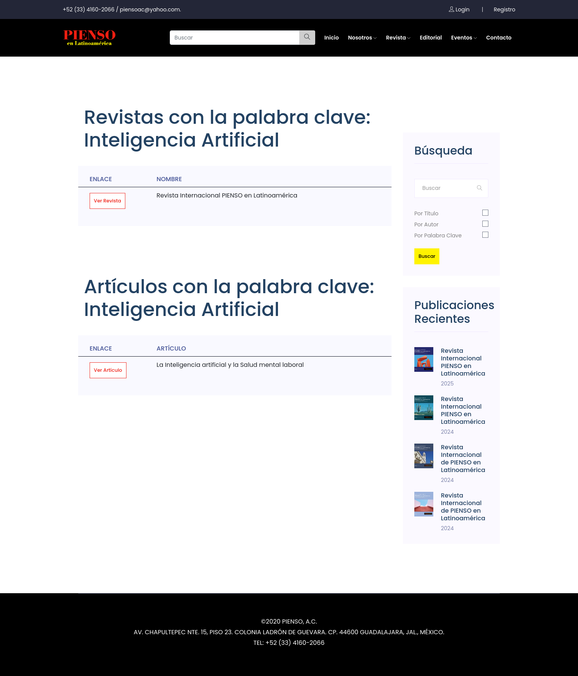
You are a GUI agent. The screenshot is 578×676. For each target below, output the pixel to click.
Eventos (464, 37)
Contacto (499, 37)
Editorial (431, 37)
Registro (504, 9)
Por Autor (426, 224)
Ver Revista (107, 200)
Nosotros (362, 37)
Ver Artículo (108, 370)
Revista (398, 37)
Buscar (426, 256)
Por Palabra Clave (438, 235)
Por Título (426, 213)
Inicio (331, 37)
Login (459, 9)
